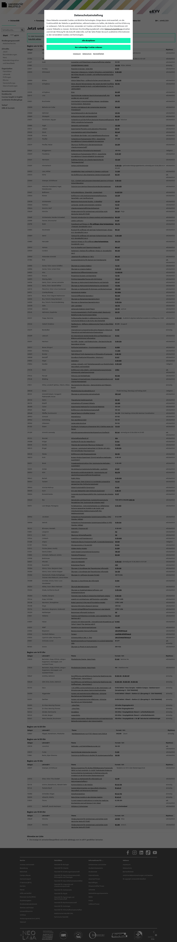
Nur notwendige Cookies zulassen (88, 47)
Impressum (77, 54)
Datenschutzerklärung (113, 29)
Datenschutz (87, 54)
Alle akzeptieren (88, 40)
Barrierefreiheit (98, 54)
